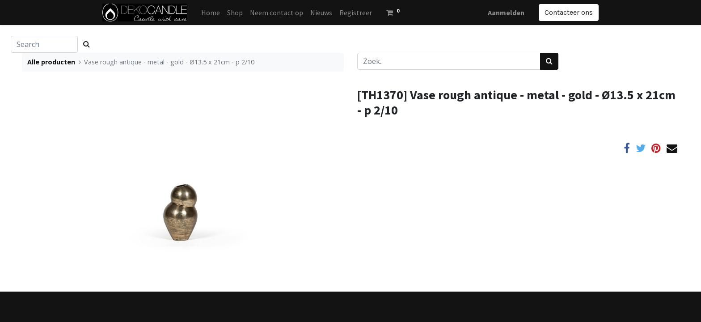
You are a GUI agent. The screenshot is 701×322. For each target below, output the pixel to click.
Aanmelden (506, 12)
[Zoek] (549, 61)
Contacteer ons (569, 12)
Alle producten (51, 62)
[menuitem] (211, 12)
